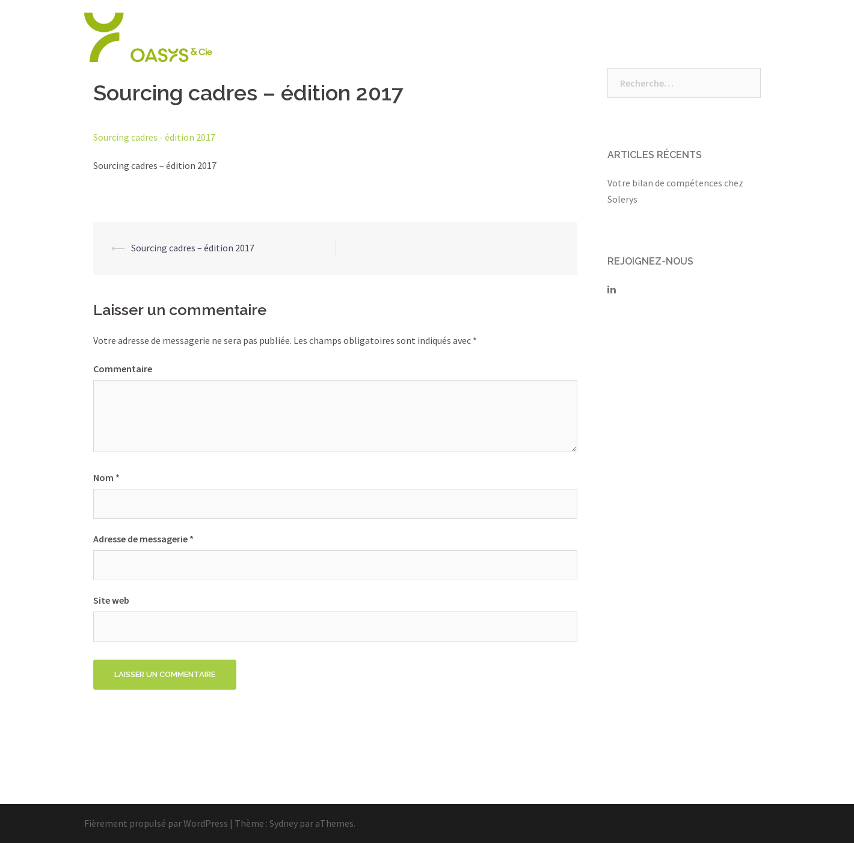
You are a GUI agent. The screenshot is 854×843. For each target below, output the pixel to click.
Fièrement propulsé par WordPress (156, 823)
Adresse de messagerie (143, 539)
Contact (743, 37)
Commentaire (122, 369)
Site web (111, 600)
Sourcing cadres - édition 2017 (154, 137)
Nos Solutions (520, 37)
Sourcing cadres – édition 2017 (192, 248)
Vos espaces (679, 37)
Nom (106, 477)
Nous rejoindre (601, 37)
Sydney (283, 823)
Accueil (349, 37)
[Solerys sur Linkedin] (611, 289)
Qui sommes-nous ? (428, 37)
